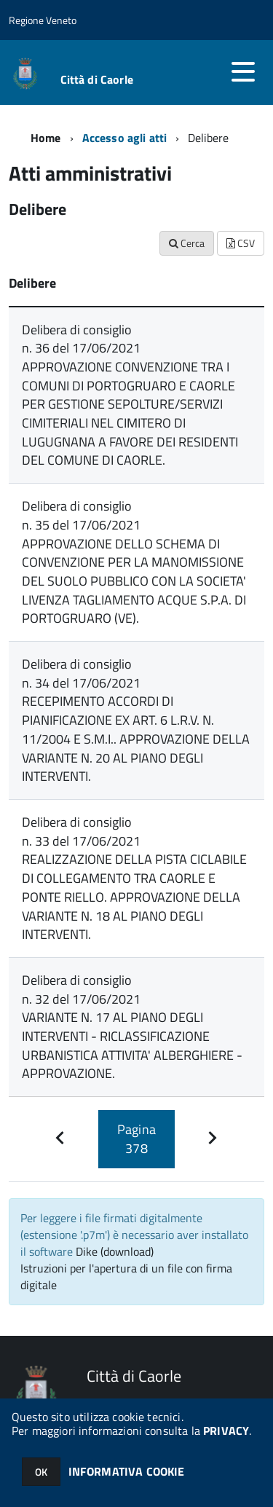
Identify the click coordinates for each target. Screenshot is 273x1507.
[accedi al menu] (243, 71)
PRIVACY (226, 1430)
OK (41, 1471)
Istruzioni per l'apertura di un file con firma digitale (126, 1276)
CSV (240, 243)
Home (46, 137)
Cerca (187, 243)
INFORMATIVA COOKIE (126, 1471)
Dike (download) (115, 1251)
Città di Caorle (96, 79)
